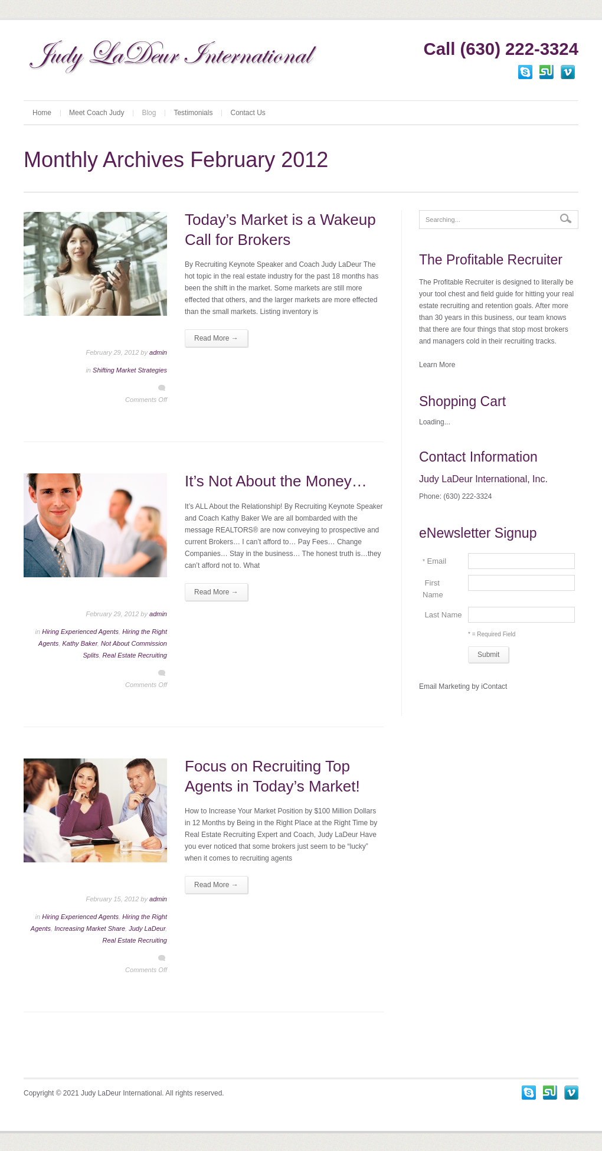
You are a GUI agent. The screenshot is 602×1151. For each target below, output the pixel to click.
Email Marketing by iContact (463, 686)
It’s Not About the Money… (276, 481)
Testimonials (193, 113)
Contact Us (247, 113)
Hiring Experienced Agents (80, 631)
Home (41, 113)
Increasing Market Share (89, 928)
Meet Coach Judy (96, 113)
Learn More (437, 365)
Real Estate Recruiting (135, 655)
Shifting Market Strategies (130, 370)
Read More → (216, 338)
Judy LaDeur (147, 928)
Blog (149, 113)
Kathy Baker (79, 643)
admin (158, 352)
